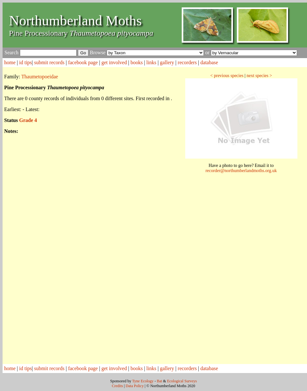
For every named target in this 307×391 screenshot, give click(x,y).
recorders (187, 62)
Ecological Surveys (182, 381)
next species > (259, 75)
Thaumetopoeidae (39, 76)
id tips (25, 62)
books (136, 62)
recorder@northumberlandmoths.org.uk (241, 170)
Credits (117, 386)
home (10, 62)
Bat (159, 381)
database (209, 62)
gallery (167, 62)
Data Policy (135, 386)
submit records (49, 62)
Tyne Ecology (143, 381)
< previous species (227, 75)
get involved (114, 62)
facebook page (83, 62)
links (151, 62)
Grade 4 (28, 120)
